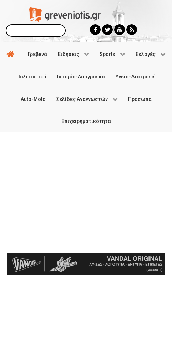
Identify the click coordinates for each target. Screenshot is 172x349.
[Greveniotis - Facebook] (95, 29)
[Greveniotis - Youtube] (119, 29)
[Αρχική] (11, 53)
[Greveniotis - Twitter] (107, 29)
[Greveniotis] (65, 14)
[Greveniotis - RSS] (131, 29)
